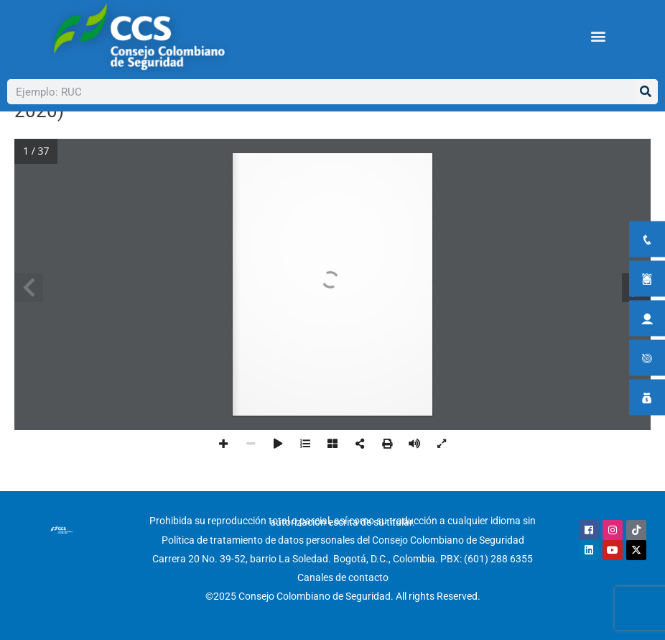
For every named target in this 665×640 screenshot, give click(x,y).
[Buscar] (645, 91)
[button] (598, 36)
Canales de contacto (343, 577)
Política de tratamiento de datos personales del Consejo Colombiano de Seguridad (343, 540)
